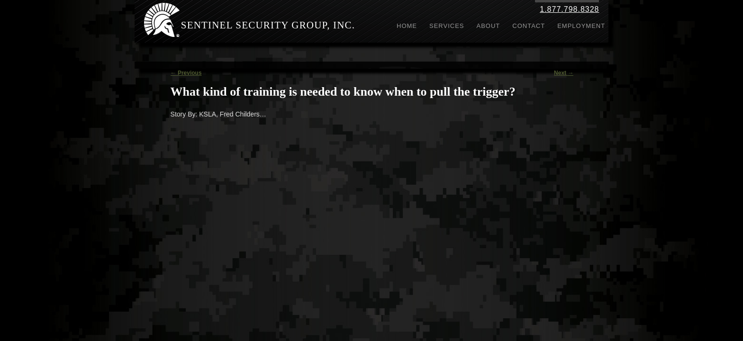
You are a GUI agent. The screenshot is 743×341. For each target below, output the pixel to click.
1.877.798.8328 (569, 9)
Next (563, 73)
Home (407, 25)
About (488, 25)
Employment (581, 25)
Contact (528, 25)
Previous (186, 73)
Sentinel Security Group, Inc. (268, 25)
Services (446, 25)
